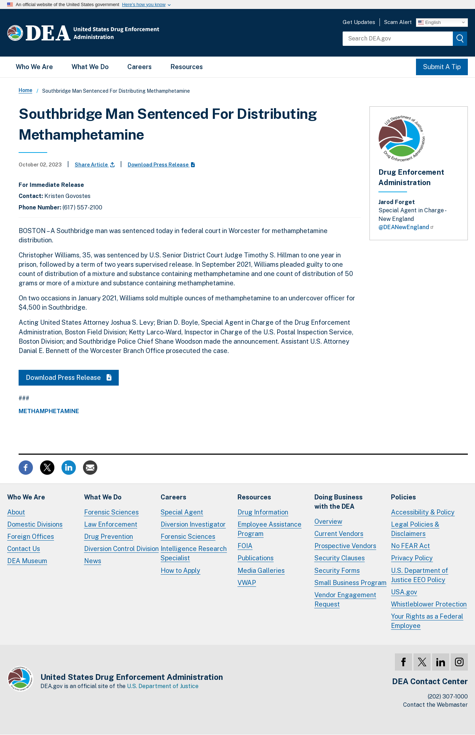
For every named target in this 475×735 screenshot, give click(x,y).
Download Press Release (161, 165)
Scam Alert (398, 22)
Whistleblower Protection (429, 604)
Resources (186, 67)
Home (25, 90)
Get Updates (359, 22)
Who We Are (34, 67)
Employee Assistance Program (270, 529)
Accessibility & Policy (423, 512)
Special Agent (182, 512)
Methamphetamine (49, 411)
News (92, 561)
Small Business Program (350, 582)
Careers (139, 67)
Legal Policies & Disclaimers (415, 529)
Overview (328, 521)
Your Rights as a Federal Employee (427, 621)
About (16, 512)
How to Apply (180, 570)
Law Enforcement (110, 524)
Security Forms (337, 570)
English (429, 22)
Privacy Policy (412, 558)
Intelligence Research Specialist (194, 553)
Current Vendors (338, 533)
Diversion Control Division (121, 548)
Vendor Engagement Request (345, 599)
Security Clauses (339, 558)
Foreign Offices (30, 536)
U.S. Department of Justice (163, 686)
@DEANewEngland (406, 227)
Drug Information (263, 512)
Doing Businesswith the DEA (338, 501)
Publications (256, 558)
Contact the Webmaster (435, 704)
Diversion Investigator (193, 524)
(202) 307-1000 (448, 696)
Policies (403, 497)
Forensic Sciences (111, 512)
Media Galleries (261, 570)
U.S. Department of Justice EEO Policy (419, 575)
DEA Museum (27, 561)
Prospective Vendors (345, 546)
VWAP (247, 582)
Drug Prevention (108, 536)
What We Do (90, 67)
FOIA (245, 546)
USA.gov (404, 592)
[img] (460, 39)
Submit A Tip (442, 67)
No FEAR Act (410, 546)
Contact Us (23, 548)
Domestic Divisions (35, 524)
